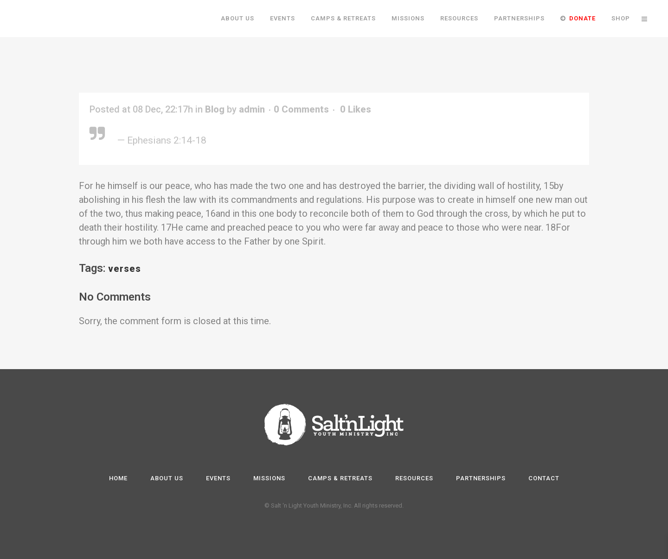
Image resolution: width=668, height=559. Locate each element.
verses (124, 268)
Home (118, 478)
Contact (543, 478)
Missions (269, 478)
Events (218, 478)
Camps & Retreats (340, 478)
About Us (166, 478)
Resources (414, 478)
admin (252, 109)
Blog (215, 109)
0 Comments (301, 109)
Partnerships (481, 478)
